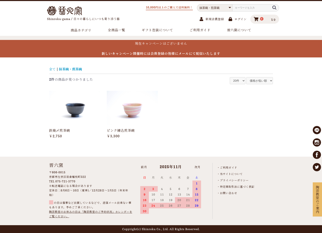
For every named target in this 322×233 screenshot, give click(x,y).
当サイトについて (231, 174)
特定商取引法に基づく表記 (237, 186)
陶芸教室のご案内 (317, 199)
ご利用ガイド (200, 30)
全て (52, 69)
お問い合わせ (228, 193)
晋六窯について (239, 30)
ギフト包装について (157, 30)
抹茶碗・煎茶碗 (70, 69)
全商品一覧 (116, 30)
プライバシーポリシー (234, 180)
